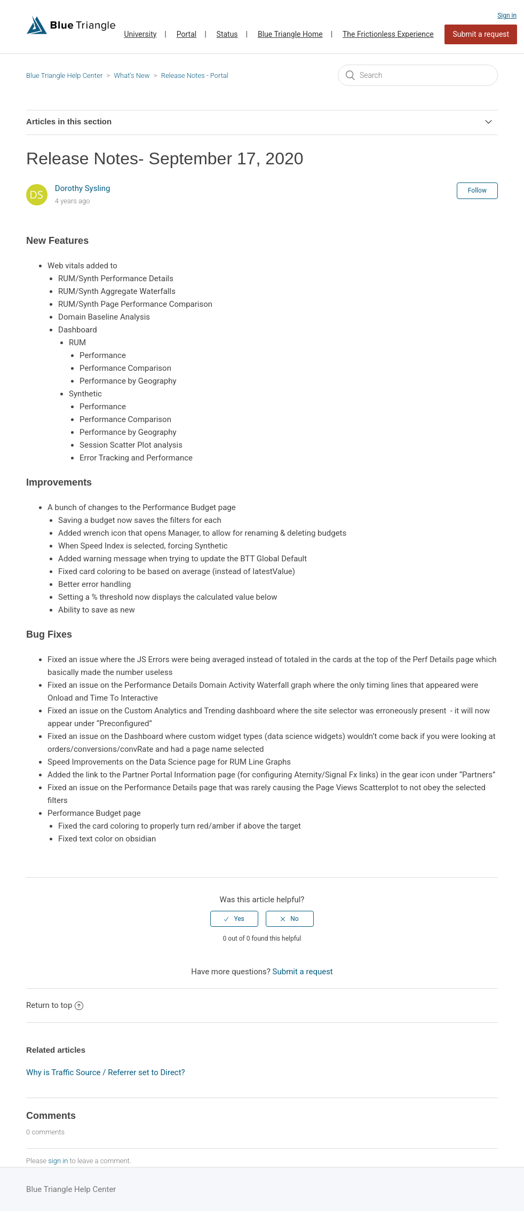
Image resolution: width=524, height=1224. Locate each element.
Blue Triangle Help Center (64, 75)
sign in (58, 1161)
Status (227, 34)
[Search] (418, 75)
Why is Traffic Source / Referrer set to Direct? (105, 1072)
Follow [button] (477, 190)
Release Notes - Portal (194, 75)
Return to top (54, 1005)
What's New (131, 75)
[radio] (234, 919)
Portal (186, 34)
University (140, 34)
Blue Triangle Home (290, 34)
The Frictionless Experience (388, 34)
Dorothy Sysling (82, 188)
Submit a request (480, 34)
